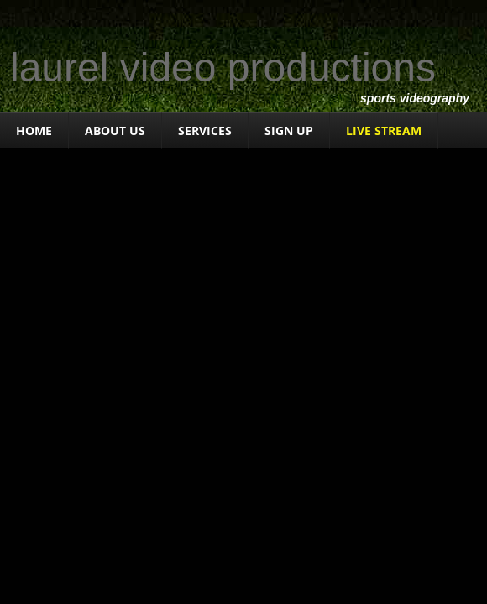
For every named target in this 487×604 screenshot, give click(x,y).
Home (34, 130)
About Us (115, 130)
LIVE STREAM (384, 130)
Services (205, 130)
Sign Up (288, 130)
